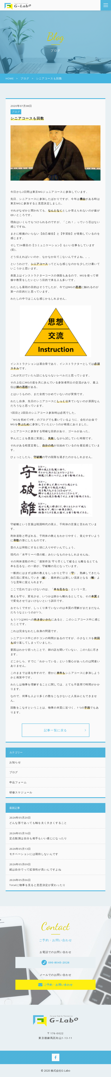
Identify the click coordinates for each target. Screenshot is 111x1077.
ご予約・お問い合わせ (58, 984)
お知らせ (15, 762)
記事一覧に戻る (55, 730)
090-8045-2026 (59, 962)
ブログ (16, 111)
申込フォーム (18, 782)
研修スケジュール (20, 792)
